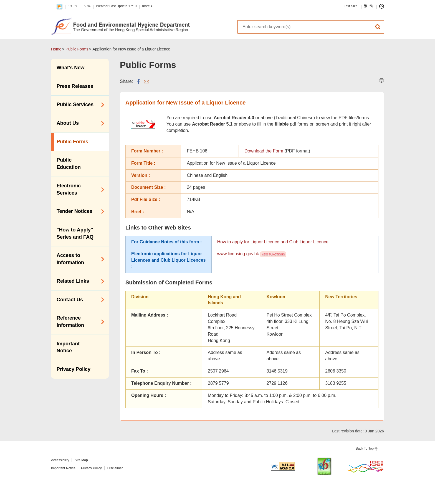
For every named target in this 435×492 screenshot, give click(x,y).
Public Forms (77, 49)
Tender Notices (78, 211)
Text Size (351, 6)
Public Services (78, 105)
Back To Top (365, 448)
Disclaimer (115, 468)
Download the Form (263, 151)
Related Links (78, 281)
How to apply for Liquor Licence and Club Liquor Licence (272, 241)
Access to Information (78, 259)
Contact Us (78, 299)
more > (147, 6)
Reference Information (78, 321)
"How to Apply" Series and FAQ (75, 233)
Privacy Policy (73, 369)
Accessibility (60, 460)
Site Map (81, 460)
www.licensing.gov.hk (238, 253)
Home (56, 49)
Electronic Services (78, 189)
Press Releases (75, 86)
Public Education (69, 163)
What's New (70, 67)
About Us (78, 123)
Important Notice (68, 347)
